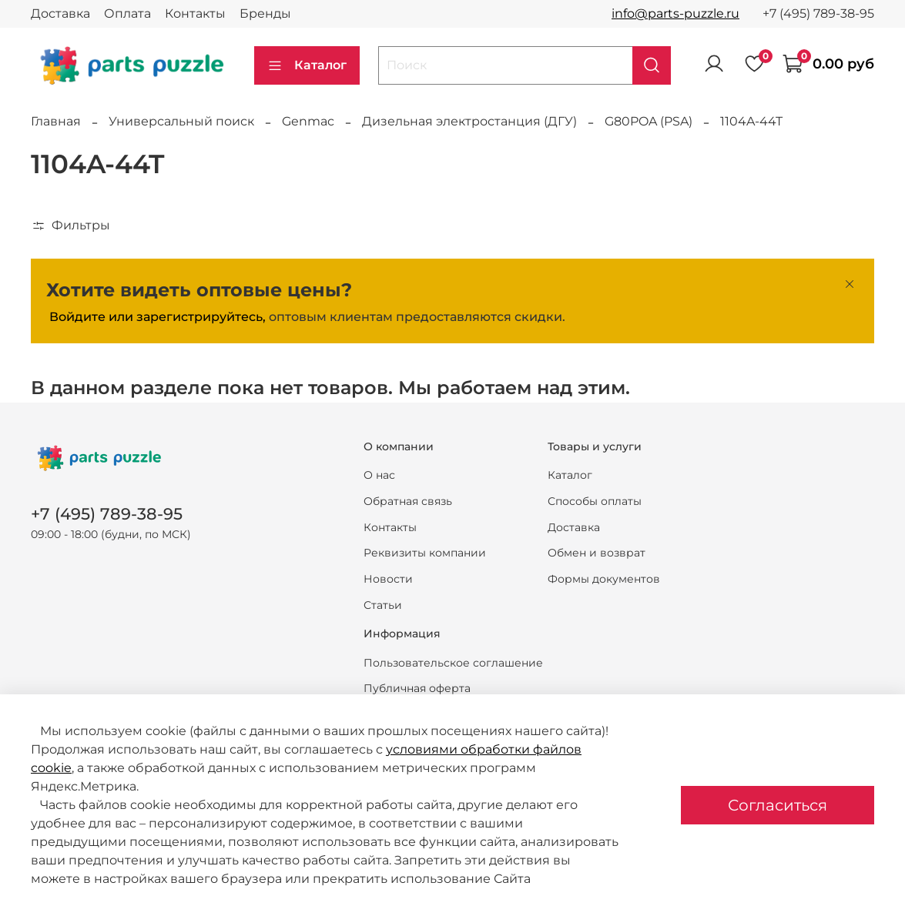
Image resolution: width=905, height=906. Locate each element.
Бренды (265, 13)
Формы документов (604, 579)
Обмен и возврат (596, 553)
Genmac (308, 121)
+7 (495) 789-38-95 (818, 13)
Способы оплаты (595, 501)
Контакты (195, 13)
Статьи (383, 605)
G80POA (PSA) (648, 121)
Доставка (60, 13)
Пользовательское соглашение (453, 663)
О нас (379, 475)
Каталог (307, 65)
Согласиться (777, 805)
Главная (56, 121)
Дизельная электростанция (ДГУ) (469, 121)
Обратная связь (408, 501)
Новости (388, 579)
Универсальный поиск (181, 121)
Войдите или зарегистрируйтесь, (157, 316)
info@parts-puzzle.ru (675, 13)
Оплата (127, 13)
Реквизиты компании (425, 553)
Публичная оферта (417, 688)
